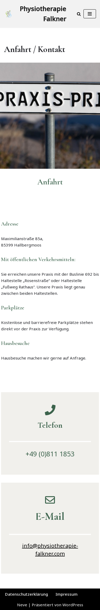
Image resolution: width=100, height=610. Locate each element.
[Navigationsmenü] (89, 13)
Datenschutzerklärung (26, 594)
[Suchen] (79, 14)
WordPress (72, 604)
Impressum (66, 594)
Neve (22, 604)
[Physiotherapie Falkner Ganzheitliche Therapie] (35, 14)
